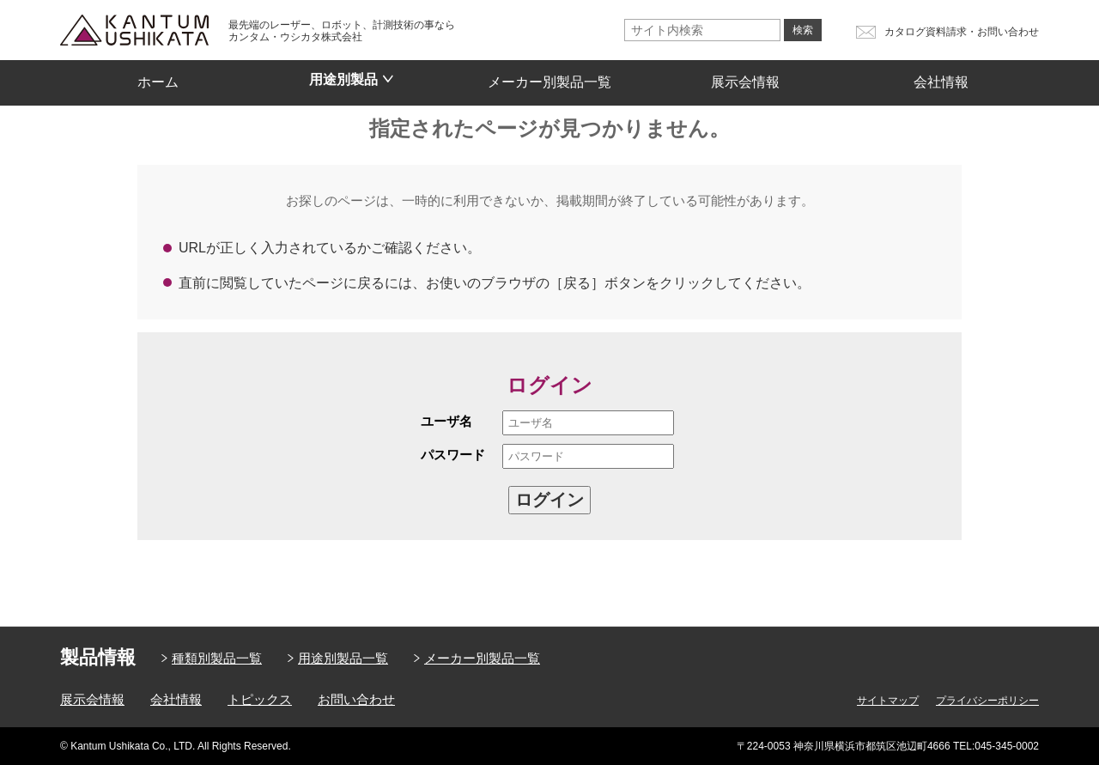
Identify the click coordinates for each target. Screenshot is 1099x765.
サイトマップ (888, 701)
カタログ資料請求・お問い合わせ (961, 32)
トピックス (260, 699)
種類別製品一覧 (217, 658)
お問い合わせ (356, 699)
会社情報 (941, 76)
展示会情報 (745, 76)
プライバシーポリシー (987, 701)
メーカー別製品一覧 (549, 76)
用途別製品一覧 (343, 658)
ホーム (158, 76)
